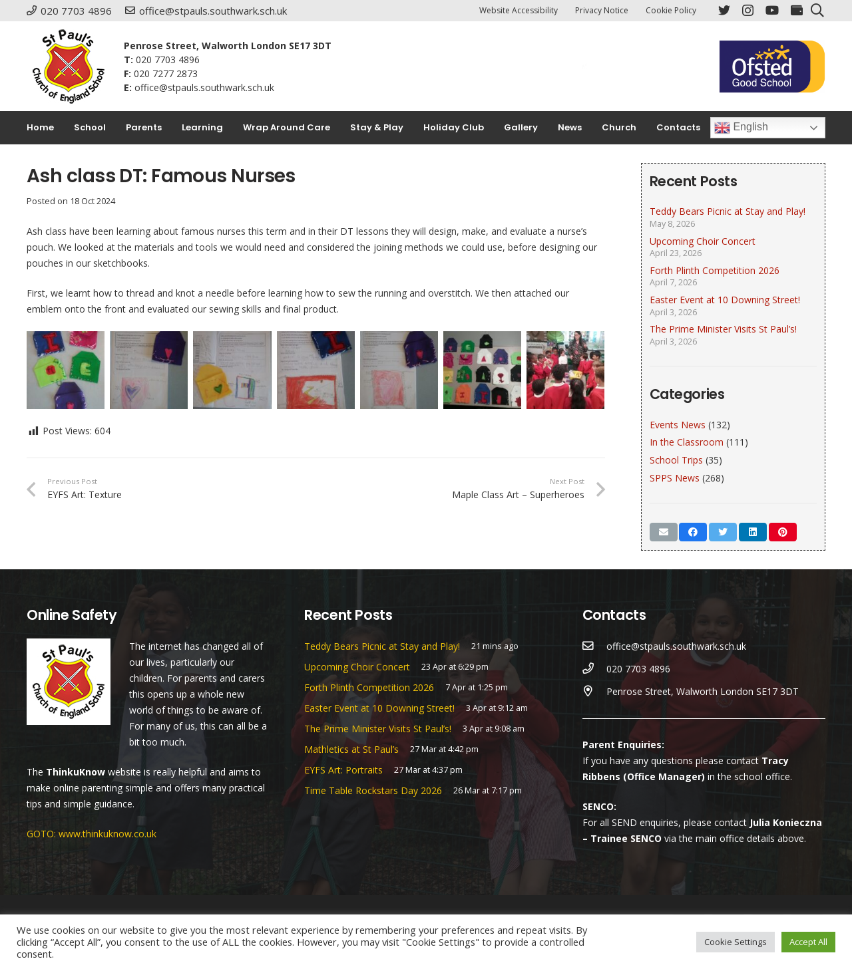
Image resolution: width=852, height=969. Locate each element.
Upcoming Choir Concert (702, 241)
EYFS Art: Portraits (343, 769)
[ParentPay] (797, 10)
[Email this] (664, 532)
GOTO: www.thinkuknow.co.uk (91, 833)
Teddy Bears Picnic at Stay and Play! (727, 211)
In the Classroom (687, 442)
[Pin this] (783, 532)
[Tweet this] (723, 532)
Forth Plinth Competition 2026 (714, 270)
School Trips (676, 460)
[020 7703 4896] (594, 669)
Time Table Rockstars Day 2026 (373, 790)
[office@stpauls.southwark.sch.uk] (594, 646)
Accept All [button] (808, 942)
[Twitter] (724, 10)
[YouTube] (772, 10)
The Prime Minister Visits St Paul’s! (723, 329)
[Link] (68, 66)
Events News (678, 424)
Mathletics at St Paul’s (351, 749)
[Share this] (693, 532)
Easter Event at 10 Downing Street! (725, 299)
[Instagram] (747, 10)
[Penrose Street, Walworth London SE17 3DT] (594, 692)
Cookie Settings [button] (735, 942)
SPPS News (675, 478)
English (741, 128)
